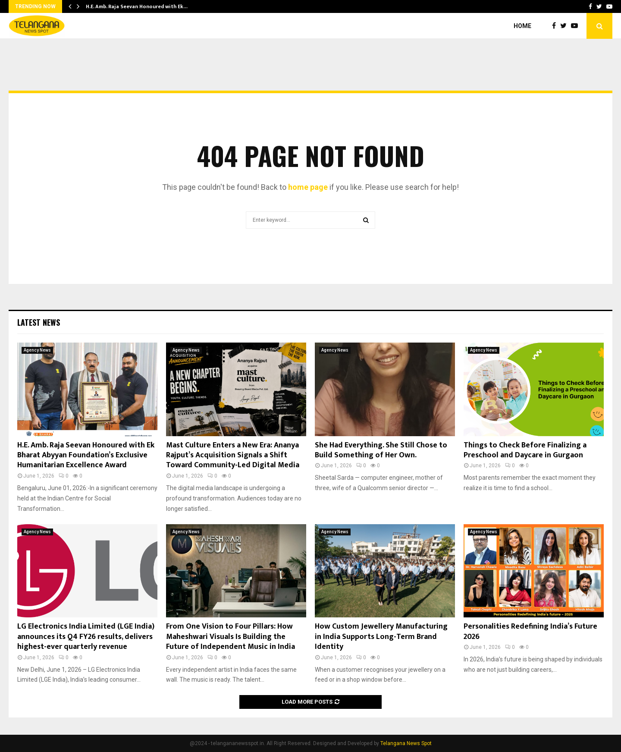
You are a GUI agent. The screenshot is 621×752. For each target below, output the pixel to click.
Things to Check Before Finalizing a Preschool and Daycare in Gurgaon (525, 450)
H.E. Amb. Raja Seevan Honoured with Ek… (137, 6)
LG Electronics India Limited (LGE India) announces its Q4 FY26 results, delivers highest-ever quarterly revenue (85, 636)
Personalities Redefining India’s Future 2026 (530, 631)
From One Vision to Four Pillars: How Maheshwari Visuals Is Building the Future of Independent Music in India (230, 636)
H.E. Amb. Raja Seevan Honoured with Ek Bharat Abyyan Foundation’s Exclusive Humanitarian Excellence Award (85, 455)
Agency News (37, 350)
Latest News (38, 322)
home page (308, 187)
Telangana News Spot (406, 743)
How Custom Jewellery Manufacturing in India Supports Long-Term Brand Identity (381, 636)
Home (522, 25)
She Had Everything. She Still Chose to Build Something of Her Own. (381, 450)
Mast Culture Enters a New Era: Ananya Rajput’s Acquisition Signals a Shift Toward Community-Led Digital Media (232, 455)
